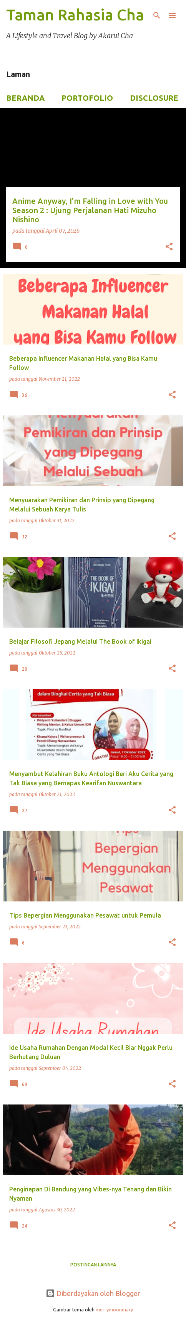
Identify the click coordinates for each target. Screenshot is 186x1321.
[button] (169, 247)
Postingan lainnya (93, 1264)
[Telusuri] (156, 15)
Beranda (25, 97)
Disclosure (154, 97)
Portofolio (87, 97)
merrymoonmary (114, 1309)
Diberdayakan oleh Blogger (93, 1293)
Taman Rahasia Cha (75, 14)
